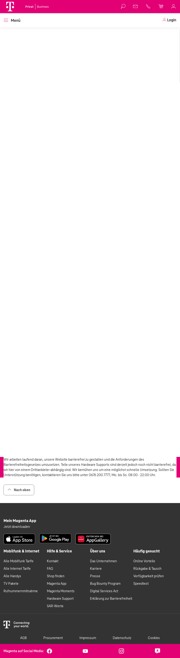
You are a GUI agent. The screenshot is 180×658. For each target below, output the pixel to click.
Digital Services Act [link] (104, 591)
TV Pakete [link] (11, 583)
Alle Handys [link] (12, 576)
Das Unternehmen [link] (103, 561)
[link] (136, 6)
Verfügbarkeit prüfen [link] (148, 576)
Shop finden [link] (55, 576)
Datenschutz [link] (122, 638)
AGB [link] (23, 638)
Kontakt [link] (52, 561)
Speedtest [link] (141, 583)
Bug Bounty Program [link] (105, 583)
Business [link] (43, 7)
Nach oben (19, 490)
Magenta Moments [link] (61, 591)
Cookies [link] (154, 638)
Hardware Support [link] (60, 598)
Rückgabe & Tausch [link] (147, 568)
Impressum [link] (87, 638)
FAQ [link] (50, 568)
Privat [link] (29, 7)
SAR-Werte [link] (55, 606)
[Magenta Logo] (10, 6)
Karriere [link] (96, 568)
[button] (10, 6)
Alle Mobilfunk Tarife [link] (19, 561)
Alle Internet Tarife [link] (17, 568)
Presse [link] (95, 576)
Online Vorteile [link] (144, 561)
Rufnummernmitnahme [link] (21, 591)
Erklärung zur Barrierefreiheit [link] (111, 598)
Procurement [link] (53, 638)
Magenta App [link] (56, 583)
